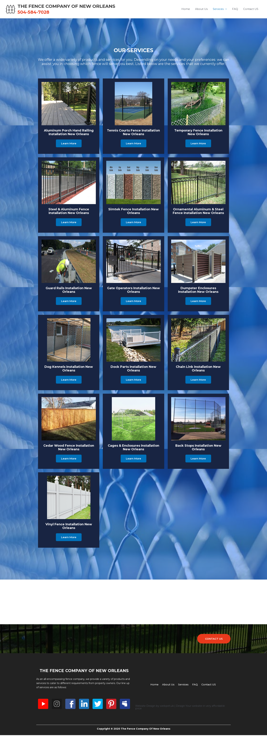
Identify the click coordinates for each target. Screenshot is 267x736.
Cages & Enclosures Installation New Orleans (133, 448)
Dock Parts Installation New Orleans (133, 369)
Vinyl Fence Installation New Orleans (68, 527)
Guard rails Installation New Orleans (69, 290)
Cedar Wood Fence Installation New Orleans (68, 448)
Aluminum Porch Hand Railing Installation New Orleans (69, 133)
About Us (201, 9)
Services (218, 9)
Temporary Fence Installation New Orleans (198, 133)
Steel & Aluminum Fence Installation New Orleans (68, 212)
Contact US (250, 9)
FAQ (235, 9)
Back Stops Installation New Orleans (198, 448)
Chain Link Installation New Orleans (198, 369)
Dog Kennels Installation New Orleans (68, 369)
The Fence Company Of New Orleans (83, 6)
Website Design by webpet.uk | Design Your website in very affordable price (181, 709)
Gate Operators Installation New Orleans (133, 290)
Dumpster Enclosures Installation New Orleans (198, 290)
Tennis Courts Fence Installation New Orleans (133, 133)
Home (185, 9)
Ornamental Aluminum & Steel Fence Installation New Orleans (198, 212)
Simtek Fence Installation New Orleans (133, 212)
